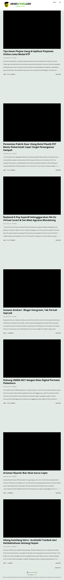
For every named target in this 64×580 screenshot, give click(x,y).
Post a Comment (11, 74)
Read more (58, 74)
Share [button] (4, 74)
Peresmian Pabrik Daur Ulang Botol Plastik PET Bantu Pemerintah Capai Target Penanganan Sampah (29, 147)
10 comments (10, 333)
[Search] (54, 2)
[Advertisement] (32, 89)
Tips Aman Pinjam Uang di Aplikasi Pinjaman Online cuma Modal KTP (28, 53)
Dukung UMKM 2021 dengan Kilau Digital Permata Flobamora (31, 382)
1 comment (10, 563)
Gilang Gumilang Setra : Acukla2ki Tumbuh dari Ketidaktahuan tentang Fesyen (30, 542)
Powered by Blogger (32, 572)
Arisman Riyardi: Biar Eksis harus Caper (25, 472)
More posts (58, 567)
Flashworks (35, 574)
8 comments (10, 493)
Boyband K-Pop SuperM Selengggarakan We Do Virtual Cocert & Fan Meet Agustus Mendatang (29, 219)
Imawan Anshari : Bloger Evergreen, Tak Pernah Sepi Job (30, 311)
